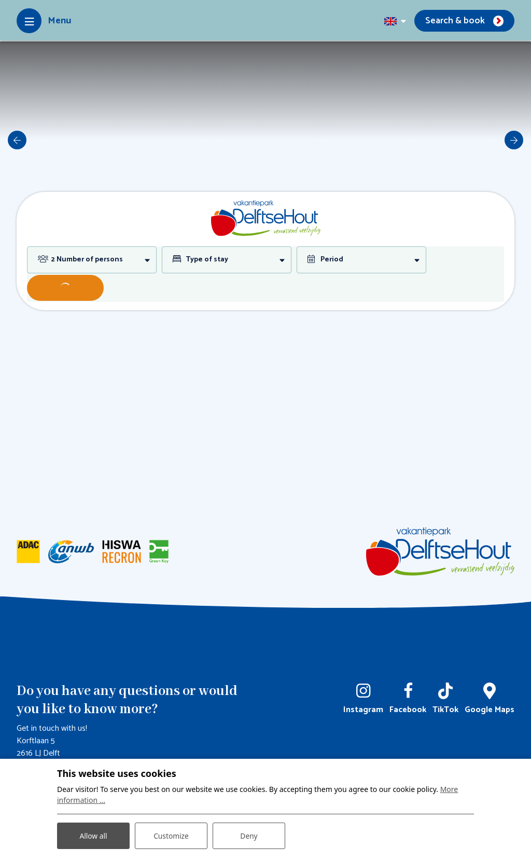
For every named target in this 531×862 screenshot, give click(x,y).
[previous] (17, 140)
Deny (249, 835)
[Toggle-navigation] (44, 20)
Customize (171, 835)
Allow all (93, 835)
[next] (514, 140)
